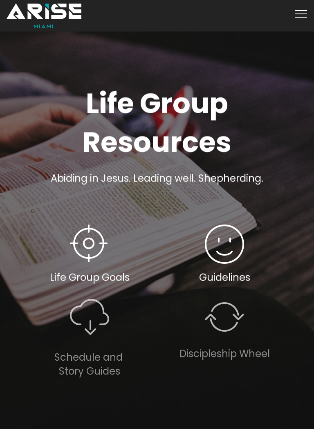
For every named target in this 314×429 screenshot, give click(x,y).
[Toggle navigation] (301, 13)
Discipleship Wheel (224, 357)
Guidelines (224, 277)
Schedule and (89, 364)
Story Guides (89, 377)
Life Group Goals (90, 277)
